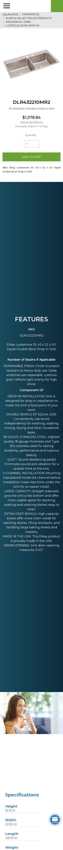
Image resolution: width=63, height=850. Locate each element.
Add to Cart (31, 156)
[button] (6, 6)
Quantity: (30, 135)
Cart (57, 6)
